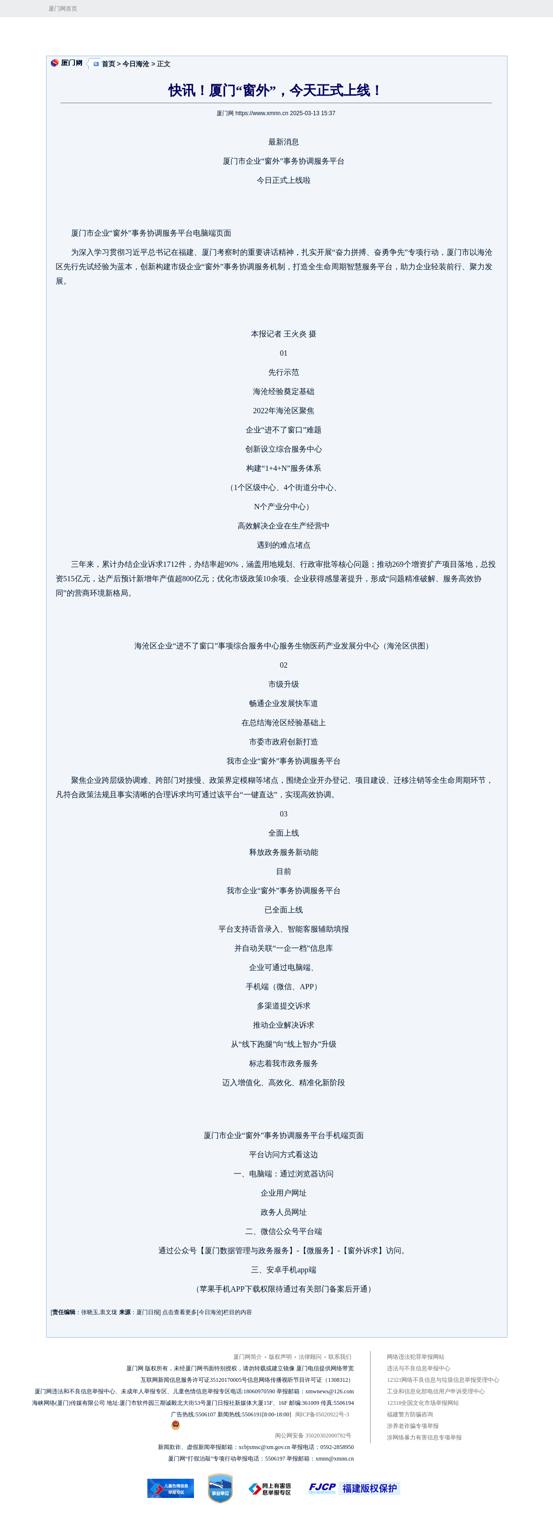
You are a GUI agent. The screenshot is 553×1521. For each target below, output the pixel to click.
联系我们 (339, 1356)
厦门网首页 (62, 8)
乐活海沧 (325, 29)
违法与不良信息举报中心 (418, 1368)
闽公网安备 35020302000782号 (261, 1429)
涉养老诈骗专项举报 (413, 1426)
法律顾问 (310, 1356)
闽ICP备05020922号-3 (322, 1414)
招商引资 (358, 29)
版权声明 (280, 1356)
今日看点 (194, 29)
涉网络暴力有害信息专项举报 (424, 1437)
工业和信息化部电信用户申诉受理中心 (436, 1391)
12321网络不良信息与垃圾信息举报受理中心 (443, 1380)
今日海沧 (226, 29)
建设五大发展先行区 (276, 29)
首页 (168, 29)
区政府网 (390, 29)
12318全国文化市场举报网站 (423, 1403)
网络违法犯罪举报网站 (416, 1356)
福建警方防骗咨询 (410, 1414)
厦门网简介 (247, 1356)
